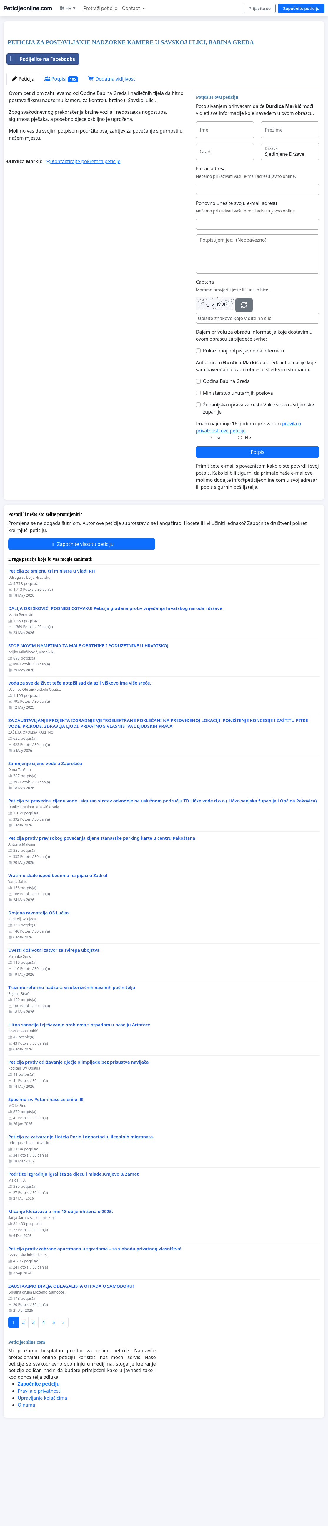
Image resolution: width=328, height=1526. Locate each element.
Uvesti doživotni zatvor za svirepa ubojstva (54, 1032)
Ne (248, 520)
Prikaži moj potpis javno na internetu (243, 433)
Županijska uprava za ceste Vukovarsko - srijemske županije (258, 490)
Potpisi (61, 161)
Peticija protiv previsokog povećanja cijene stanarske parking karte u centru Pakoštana (101, 920)
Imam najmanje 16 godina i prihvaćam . (248, 509)
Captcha (205, 364)
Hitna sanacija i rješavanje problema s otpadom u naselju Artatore (79, 1107)
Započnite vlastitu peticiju (82, 626)
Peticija (22, 161)
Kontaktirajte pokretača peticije (83, 243)
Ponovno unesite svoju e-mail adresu (236, 285)
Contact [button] (131, 8)
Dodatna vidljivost (111, 161)
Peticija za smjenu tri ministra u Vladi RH (51, 653)
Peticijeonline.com (28, 8)
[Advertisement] (122, 72)
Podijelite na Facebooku (41, 141)
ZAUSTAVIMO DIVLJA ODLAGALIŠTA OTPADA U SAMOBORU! (71, 1368)
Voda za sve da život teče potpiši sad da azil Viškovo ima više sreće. (79, 765)
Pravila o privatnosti (39, 1473)
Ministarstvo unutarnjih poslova (238, 475)
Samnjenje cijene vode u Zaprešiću (45, 846)
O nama (26, 1487)
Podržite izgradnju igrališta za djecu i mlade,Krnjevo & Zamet (73, 1256)
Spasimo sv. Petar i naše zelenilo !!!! (45, 1181)
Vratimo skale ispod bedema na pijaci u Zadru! (57, 958)
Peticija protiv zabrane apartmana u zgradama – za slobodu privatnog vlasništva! (94, 1331)
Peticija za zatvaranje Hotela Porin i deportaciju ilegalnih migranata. (81, 1219)
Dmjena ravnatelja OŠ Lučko (38, 995)
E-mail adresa (211, 250)
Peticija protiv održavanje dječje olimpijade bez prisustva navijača (78, 1144)
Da (217, 520)
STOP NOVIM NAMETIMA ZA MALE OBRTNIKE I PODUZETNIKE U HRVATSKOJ (88, 728)
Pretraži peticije (100, 8)
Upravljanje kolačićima (42, 1480)
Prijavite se (260, 8)
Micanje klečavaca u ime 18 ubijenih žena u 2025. (60, 1293)
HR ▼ (67, 8)
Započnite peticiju (301, 8)
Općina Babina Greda (226, 463)
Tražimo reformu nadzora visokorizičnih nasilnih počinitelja (71, 1069)
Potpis (257, 534)
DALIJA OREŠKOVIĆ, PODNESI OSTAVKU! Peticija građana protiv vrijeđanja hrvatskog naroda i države (115, 690)
